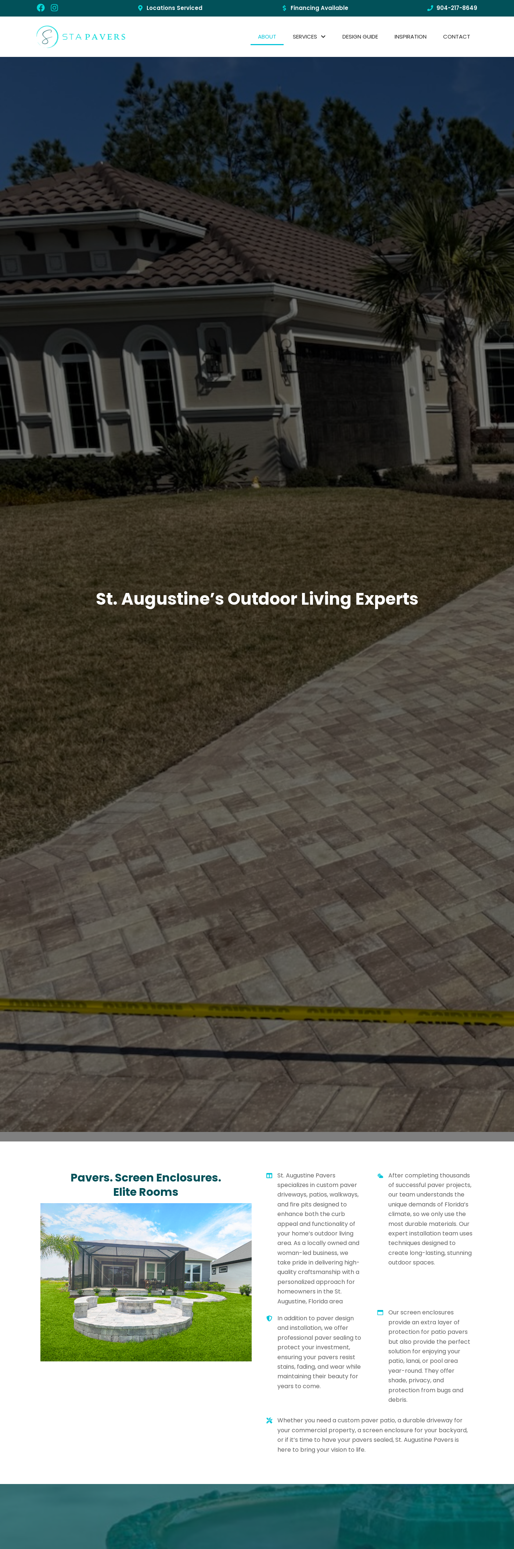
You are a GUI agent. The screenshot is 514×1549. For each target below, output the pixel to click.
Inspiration (411, 36)
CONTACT (456, 36)
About (267, 36)
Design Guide (360, 36)
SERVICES (309, 36)
